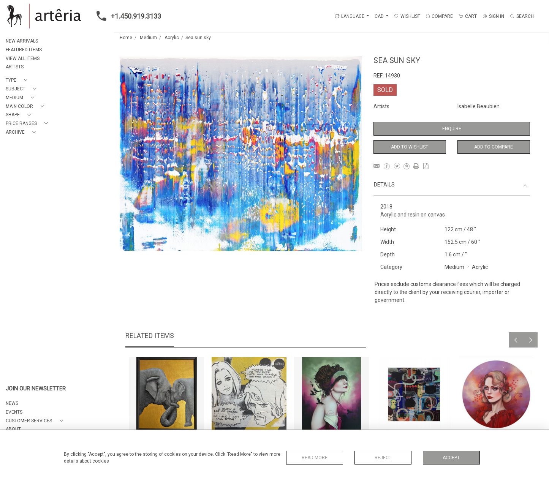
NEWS (12, 403)
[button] (18, 80)
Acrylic (172, 37)
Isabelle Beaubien (478, 106)
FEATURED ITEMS (24, 49)
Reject (383, 457)
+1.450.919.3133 (126, 16)
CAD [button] (380, 16)
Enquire (451, 128)
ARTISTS (15, 67)
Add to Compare (493, 147)
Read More (315, 457)
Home (126, 37)
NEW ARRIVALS (22, 41)
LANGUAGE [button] (349, 16)
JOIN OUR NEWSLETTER (36, 388)
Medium (148, 37)
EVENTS (14, 412)
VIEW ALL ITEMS (23, 58)
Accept (451, 457)
